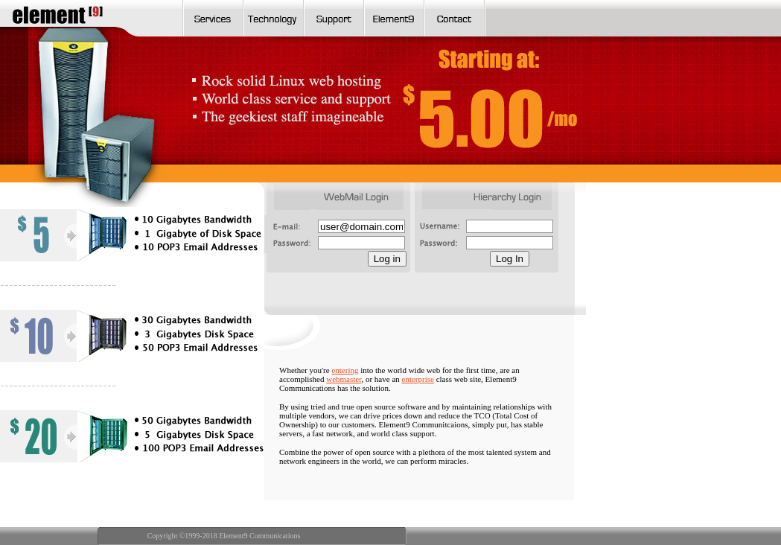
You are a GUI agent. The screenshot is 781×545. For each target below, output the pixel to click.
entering (344, 370)
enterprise (418, 379)
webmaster (343, 379)
